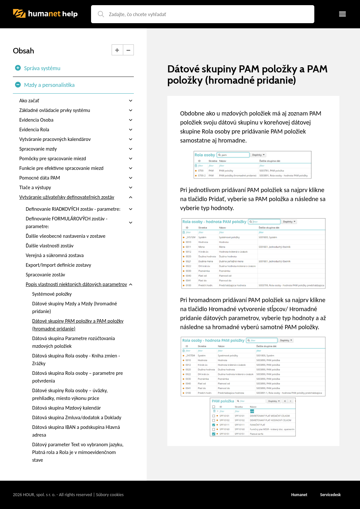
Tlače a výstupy (76, 187)
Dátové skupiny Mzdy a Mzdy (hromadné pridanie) (74, 307)
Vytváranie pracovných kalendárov (76, 139)
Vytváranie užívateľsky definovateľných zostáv (76, 197)
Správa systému (37, 68)
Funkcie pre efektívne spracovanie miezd (76, 168)
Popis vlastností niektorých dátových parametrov (80, 284)
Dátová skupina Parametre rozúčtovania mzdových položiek (73, 342)
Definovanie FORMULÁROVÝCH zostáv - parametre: (80, 222)
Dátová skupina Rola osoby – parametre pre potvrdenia (77, 377)
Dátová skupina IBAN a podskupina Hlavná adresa (76, 431)
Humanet (299, 494)
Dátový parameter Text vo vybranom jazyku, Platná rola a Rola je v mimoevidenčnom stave (78, 452)
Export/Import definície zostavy (58, 265)
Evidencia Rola (76, 129)
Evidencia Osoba (76, 120)
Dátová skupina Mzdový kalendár (66, 408)
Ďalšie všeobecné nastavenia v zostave (66, 236)
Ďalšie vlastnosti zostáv (49, 246)
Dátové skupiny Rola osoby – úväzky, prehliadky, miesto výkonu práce (70, 394)
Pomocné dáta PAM (76, 178)
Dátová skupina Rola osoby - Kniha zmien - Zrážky (76, 359)
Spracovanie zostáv (45, 275)
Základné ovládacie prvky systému (76, 110)
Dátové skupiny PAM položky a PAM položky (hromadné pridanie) (78, 325)
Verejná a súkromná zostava (55, 255)
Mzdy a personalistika (44, 84)
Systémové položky (52, 294)
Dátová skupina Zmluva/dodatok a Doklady (76, 417)
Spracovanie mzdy (76, 149)
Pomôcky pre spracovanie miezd (76, 158)
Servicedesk (330, 494)
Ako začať (76, 101)
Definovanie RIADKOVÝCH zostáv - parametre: (80, 209)
